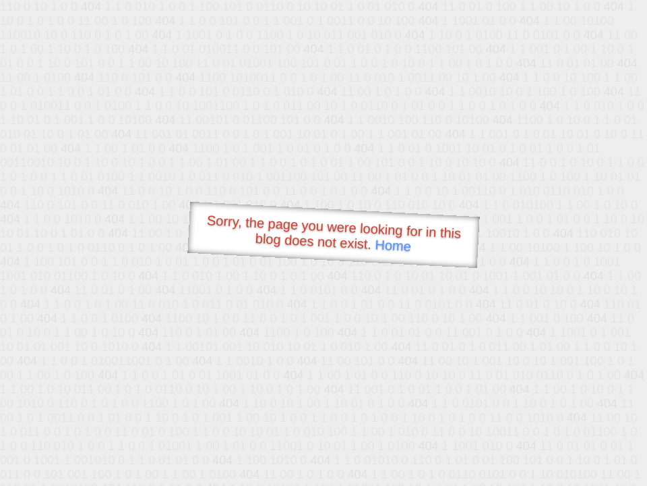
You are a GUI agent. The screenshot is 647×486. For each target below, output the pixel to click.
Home (393, 245)
